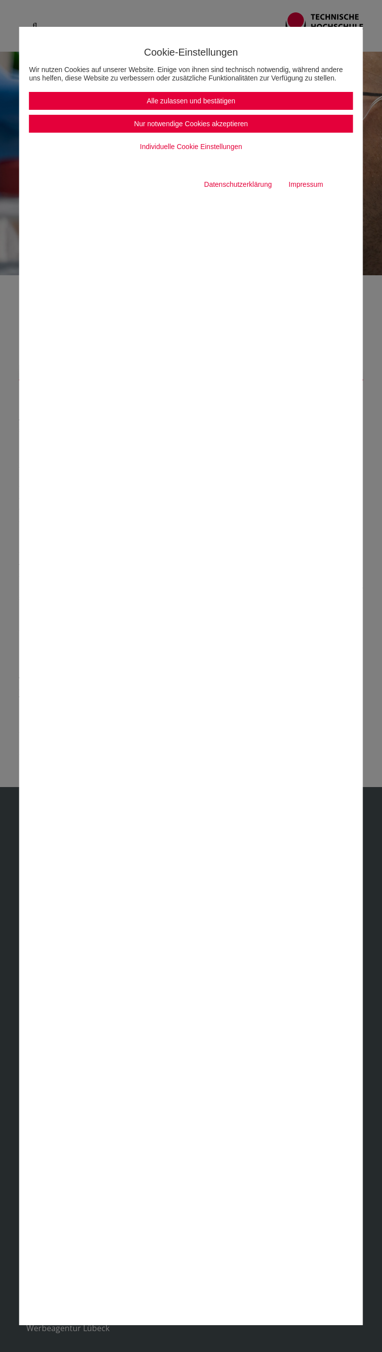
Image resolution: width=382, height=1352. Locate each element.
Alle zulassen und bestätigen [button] (191, 101)
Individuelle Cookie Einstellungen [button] (191, 147)
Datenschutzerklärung (238, 184)
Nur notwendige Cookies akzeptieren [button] (191, 124)
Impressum (305, 184)
